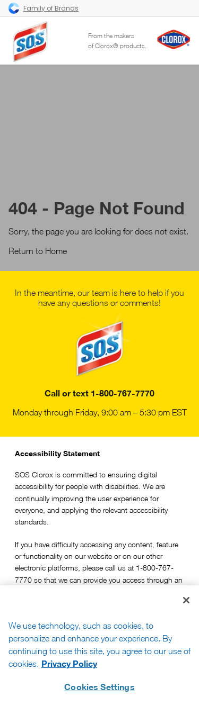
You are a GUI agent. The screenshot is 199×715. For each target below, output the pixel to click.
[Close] (186, 600)
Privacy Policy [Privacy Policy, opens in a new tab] (69, 663)
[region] (99, 650)
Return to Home (37, 251)
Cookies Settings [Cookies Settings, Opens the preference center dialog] (99, 687)
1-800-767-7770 (122, 393)
